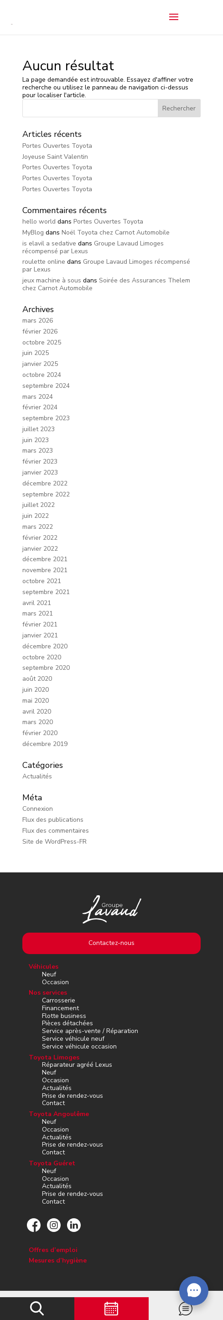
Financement (60, 1008)
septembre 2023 (46, 418)
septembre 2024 (46, 385)
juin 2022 (35, 515)
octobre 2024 (41, 374)
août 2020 (37, 678)
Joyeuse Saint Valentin (55, 156)
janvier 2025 (40, 364)
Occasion (55, 982)
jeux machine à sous (51, 280)
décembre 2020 (44, 646)
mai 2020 (35, 700)
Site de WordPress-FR (54, 841)
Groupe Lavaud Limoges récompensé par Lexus (106, 265)
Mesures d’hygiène (58, 1260)
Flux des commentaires (55, 830)
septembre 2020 (46, 667)
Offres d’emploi (53, 1250)
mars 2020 (37, 722)
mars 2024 (37, 396)
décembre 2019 (44, 744)
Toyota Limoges (54, 1057)
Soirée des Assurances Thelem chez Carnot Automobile (106, 284)
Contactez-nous (111, 943)
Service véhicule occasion (79, 1046)
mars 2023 (37, 450)
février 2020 (39, 733)
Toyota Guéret (52, 1163)
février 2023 (39, 461)
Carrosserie (58, 1000)
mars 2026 (37, 320)
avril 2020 (36, 711)
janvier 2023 (40, 472)
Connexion (37, 808)
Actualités (37, 776)
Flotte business (64, 1016)
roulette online (43, 261)
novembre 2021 (44, 570)
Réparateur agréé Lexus (77, 1064)
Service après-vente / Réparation (90, 1031)
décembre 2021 (44, 559)
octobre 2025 (41, 342)
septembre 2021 (46, 592)
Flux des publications (52, 819)
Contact (53, 1103)
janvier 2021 (40, 635)
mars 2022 (37, 526)
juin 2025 (35, 353)
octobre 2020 (41, 657)
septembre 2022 (46, 494)
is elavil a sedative (49, 243)
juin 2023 (35, 440)
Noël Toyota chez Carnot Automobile (116, 232)
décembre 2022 (44, 483)
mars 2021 (37, 613)
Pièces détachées (67, 1023)
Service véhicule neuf (73, 1038)
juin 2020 (35, 689)
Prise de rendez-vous (72, 1095)
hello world (39, 221)
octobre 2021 (41, 581)
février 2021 (39, 624)
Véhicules (43, 966)
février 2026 (39, 331)
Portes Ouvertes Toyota (57, 145)
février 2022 (39, 537)
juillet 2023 (38, 429)
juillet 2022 (38, 505)
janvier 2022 (40, 548)
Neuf (49, 974)
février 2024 (39, 407)
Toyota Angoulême (59, 1114)
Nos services (48, 992)
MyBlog (33, 232)
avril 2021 (36, 603)
